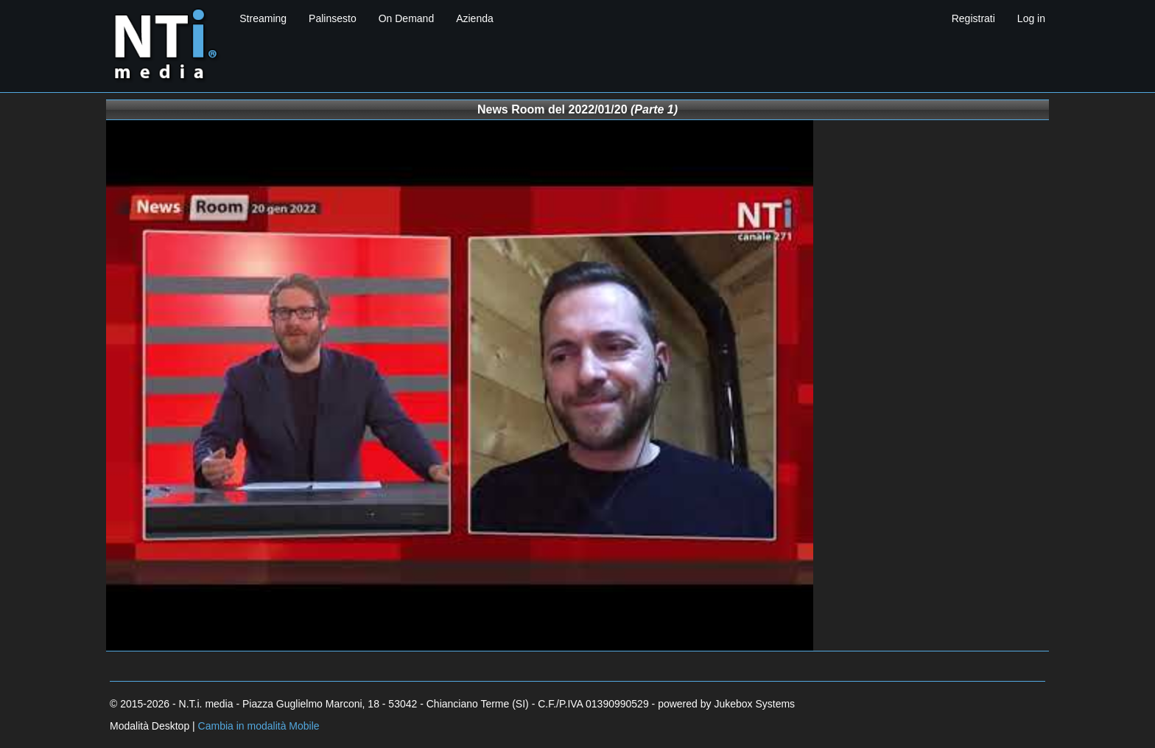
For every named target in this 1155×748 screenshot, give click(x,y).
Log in (1031, 18)
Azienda (475, 18)
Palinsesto (333, 18)
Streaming (263, 18)
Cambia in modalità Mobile (259, 726)
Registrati (973, 18)
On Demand (406, 18)
